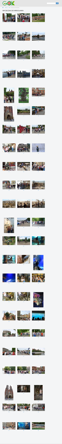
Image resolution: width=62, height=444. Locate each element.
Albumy (6, 7)
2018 (9, 7)
